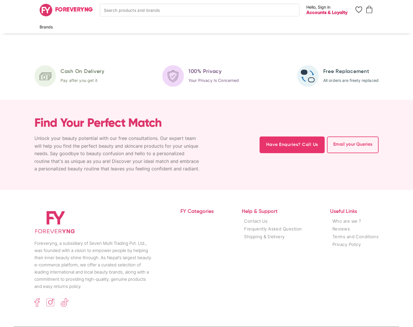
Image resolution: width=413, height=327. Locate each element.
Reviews (341, 229)
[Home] (66, 10)
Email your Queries (352, 144)
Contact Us (256, 221)
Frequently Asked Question (273, 229)
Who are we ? (346, 221)
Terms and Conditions (355, 236)
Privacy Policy (346, 244)
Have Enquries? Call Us (292, 145)
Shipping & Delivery (264, 236)
